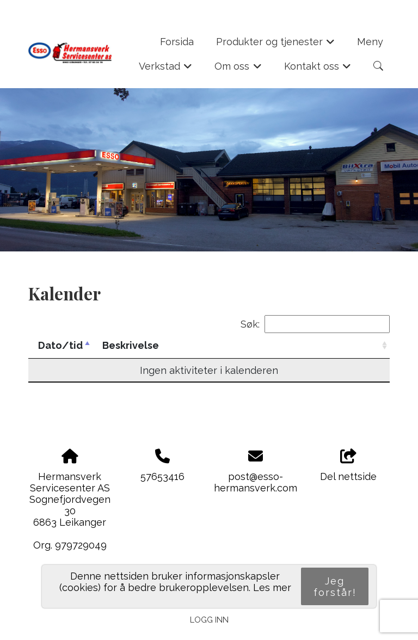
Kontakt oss (318, 69)
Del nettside (348, 466)
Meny (370, 41)
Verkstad (166, 69)
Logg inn (209, 619)
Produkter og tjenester (275, 45)
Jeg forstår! (335, 586)
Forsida (177, 41)
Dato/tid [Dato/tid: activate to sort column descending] (60, 345)
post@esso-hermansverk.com (255, 482)
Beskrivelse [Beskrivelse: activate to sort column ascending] (130, 345)
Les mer (272, 587)
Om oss (238, 69)
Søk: (315, 324)
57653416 (162, 476)
